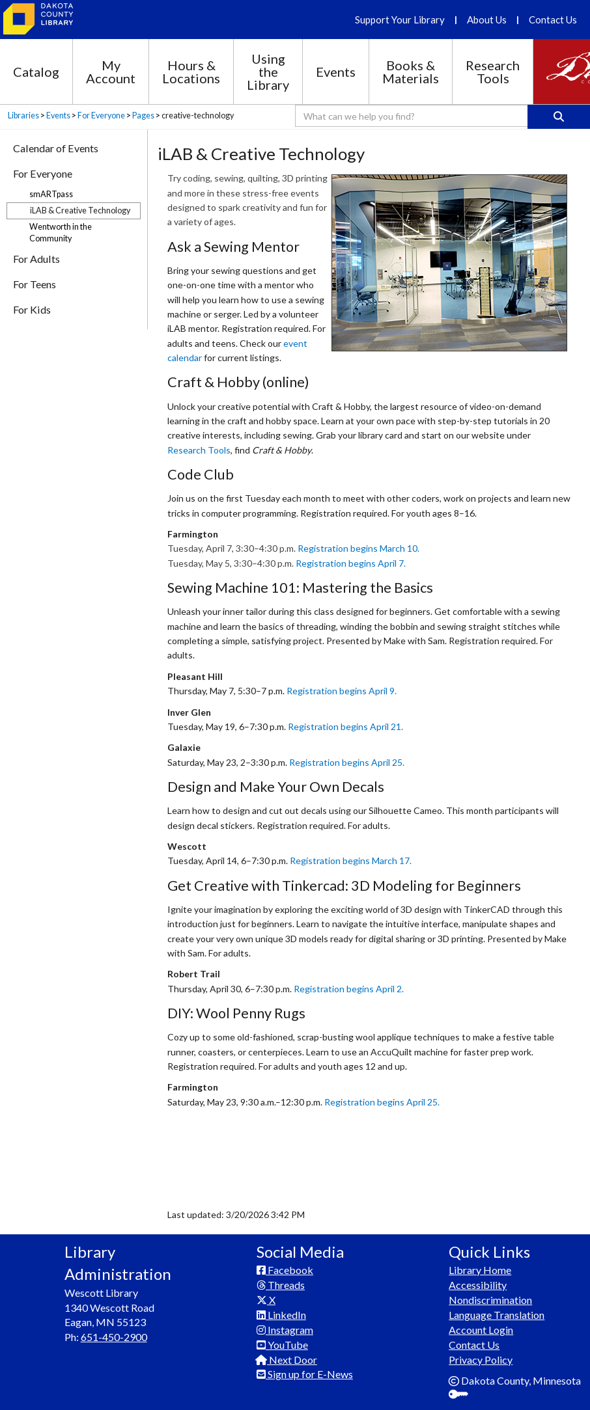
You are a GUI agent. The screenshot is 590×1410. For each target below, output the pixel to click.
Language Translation (496, 1314)
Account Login (481, 1329)
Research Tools (493, 71)
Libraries (23, 115)
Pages (143, 115)
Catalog (36, 71)
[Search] (558, 117)
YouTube (282, 1344)
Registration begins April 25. (346, 762)
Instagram (285, 1329)
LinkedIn (281, 1314)
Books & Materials (410, 71)
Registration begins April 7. (351, 563)
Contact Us (553, 19)
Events (336, 71)
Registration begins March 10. (358, 548)
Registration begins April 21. (345, 726)
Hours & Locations (191, 71)
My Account (110, 71)
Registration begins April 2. (349, 988)
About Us (487, 19)
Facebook (285, 1270)
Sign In (463, 1395)
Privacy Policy (481, 1359)
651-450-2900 (114, 1337)
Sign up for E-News (305, 1374)
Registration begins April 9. (342, 690)
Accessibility (478, 1285)
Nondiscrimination (490, 1300)
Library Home (480, 1270)
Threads (281, 1285)
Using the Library (268, 71)
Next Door (287, 1359)
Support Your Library (400, 19)
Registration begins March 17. (351, 860)
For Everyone (101, 115)
